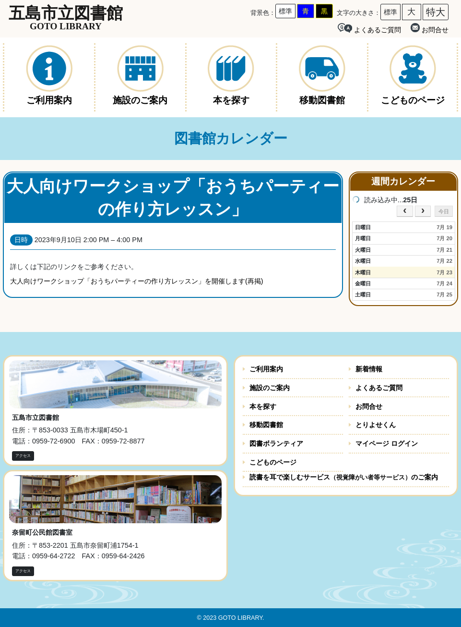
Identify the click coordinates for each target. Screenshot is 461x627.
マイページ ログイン (386, 443)
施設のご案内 (269, 388)
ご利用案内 (266, 369)
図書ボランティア (276, 443)
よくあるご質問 (378, 388)
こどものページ (272, 462)
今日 (443, 211)
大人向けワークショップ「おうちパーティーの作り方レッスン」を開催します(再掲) (136, 281)
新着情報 (368, 369)
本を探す (262, 406)
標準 (285, 11)
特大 (435, 12)
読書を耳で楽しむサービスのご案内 (343, 477)
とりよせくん (375, 425)
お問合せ (430, 28)
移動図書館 (266, 425)
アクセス (23, 456)
